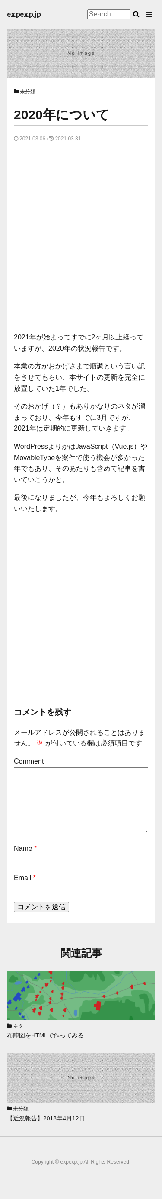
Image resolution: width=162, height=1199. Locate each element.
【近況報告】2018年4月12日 (46, 1118)
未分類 (27, 92)
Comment (29, 761)
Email (22, 878)
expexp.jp (24, 14)
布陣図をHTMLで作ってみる (45, 1035)
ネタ (18, 1026)
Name (23, 848)
